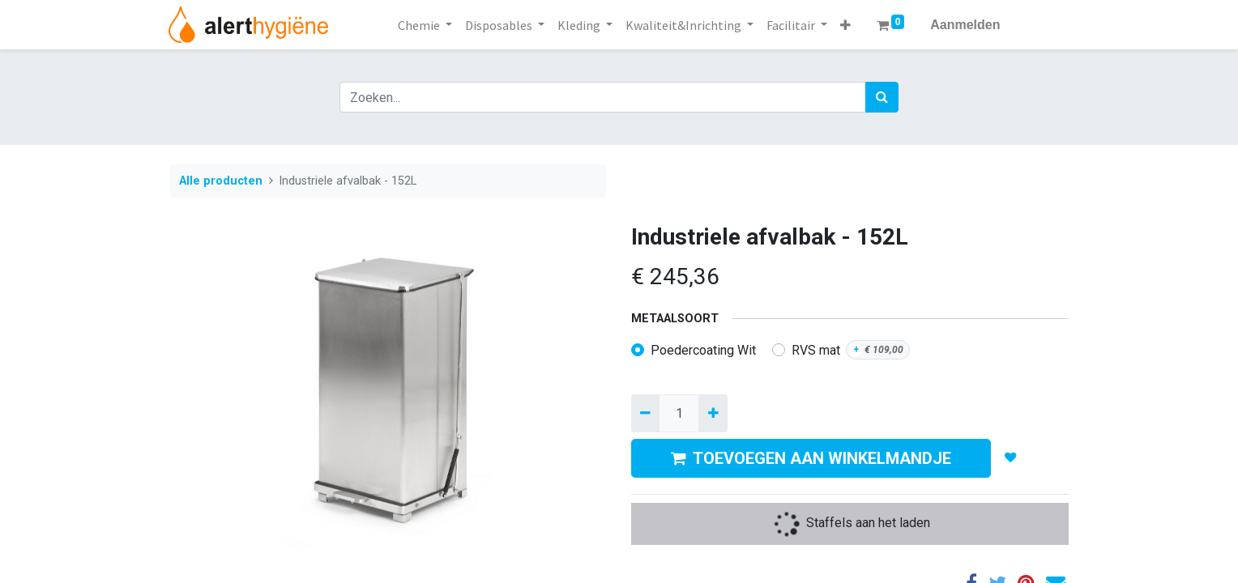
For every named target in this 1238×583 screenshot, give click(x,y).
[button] (845, 25)
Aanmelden (965, 25)
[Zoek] (882, 97)
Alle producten (221, 181)
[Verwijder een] (645, 413)
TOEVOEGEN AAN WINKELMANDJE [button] (811, 458)
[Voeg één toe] (712, 413)
